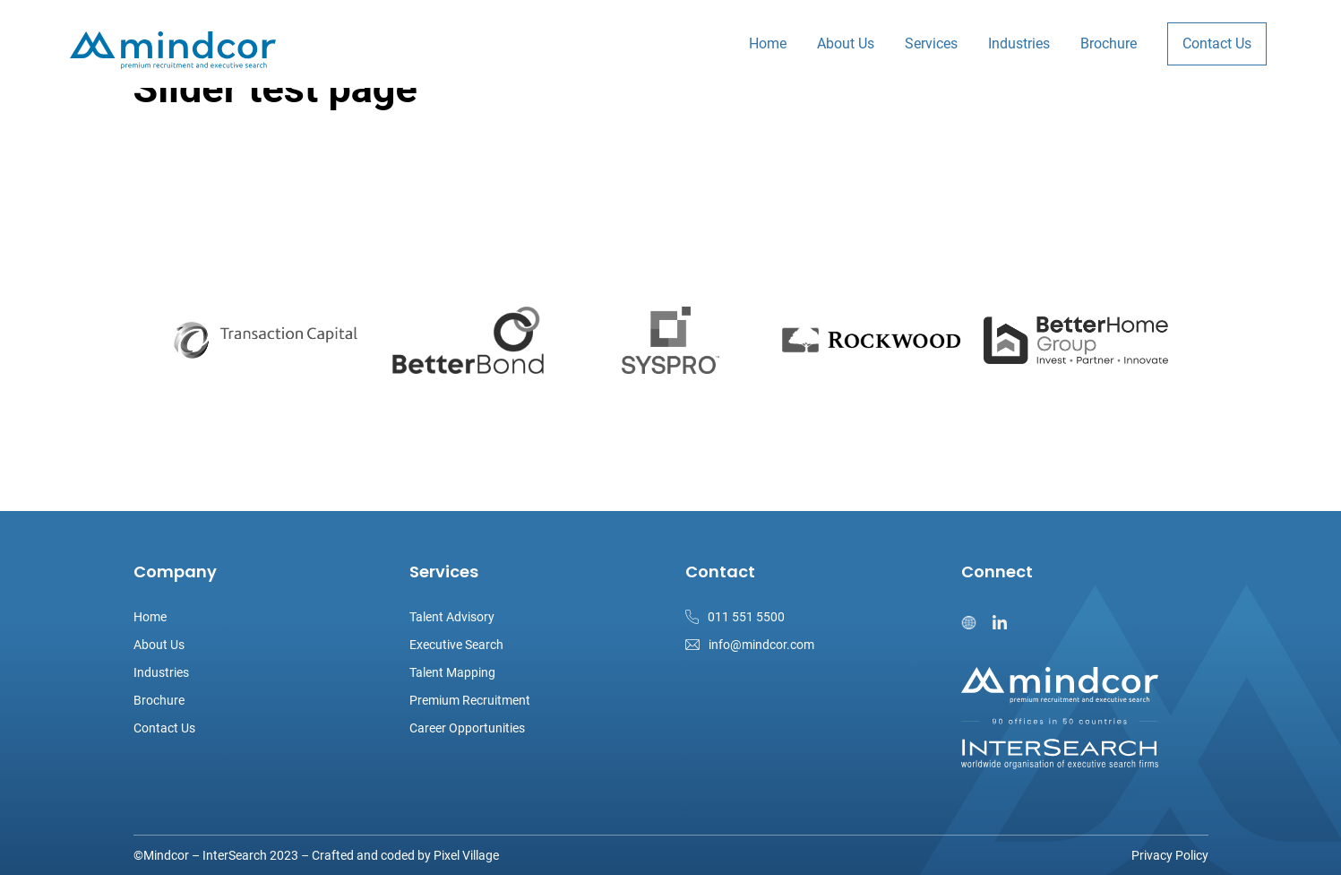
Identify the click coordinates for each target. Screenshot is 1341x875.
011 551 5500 (746, 617)
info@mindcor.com (761, 644)
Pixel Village (466, 855)
